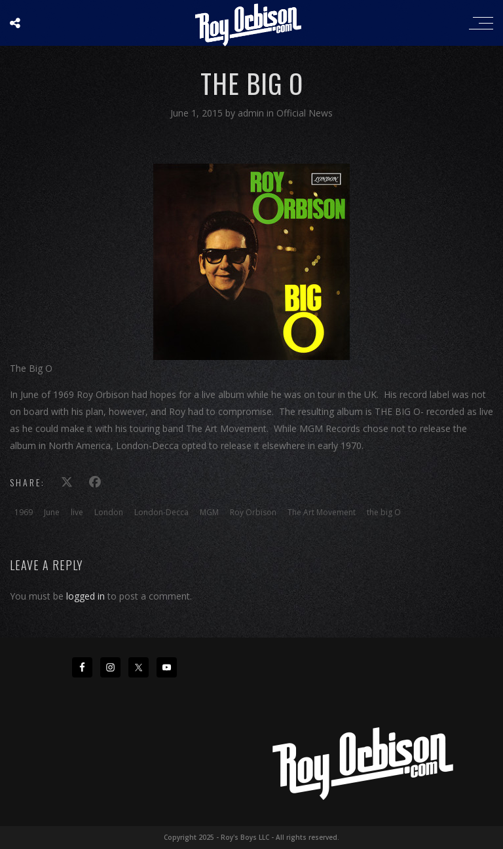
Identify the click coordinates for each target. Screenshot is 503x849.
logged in (85, 596)
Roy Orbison (253, 512)
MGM (209, 512)
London (108, 512)
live (77, 512)
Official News (304, 113)
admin (252, 113)
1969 (23, 512)
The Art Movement (322, 512)
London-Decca (161, 512)
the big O (384, 512)
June (52, 512)
